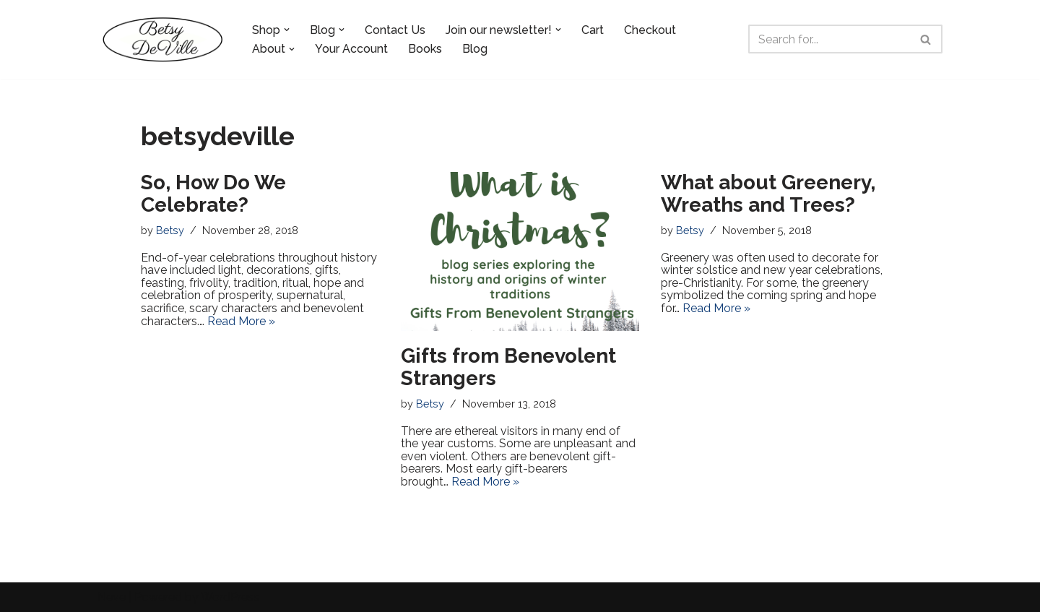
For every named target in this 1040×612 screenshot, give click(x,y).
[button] (287, 30)
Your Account (351, 49)
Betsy (170, 230)
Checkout (650, 30)
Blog (475, 49)
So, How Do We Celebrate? (213, 194)
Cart (592, 30)
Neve (112, 597)
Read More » (241, 321)
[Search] (829, 39)
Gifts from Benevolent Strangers (508, 367)
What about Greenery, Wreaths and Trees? (768, 194)
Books (425, 49)
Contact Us (395, 30)
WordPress (230, 597)
